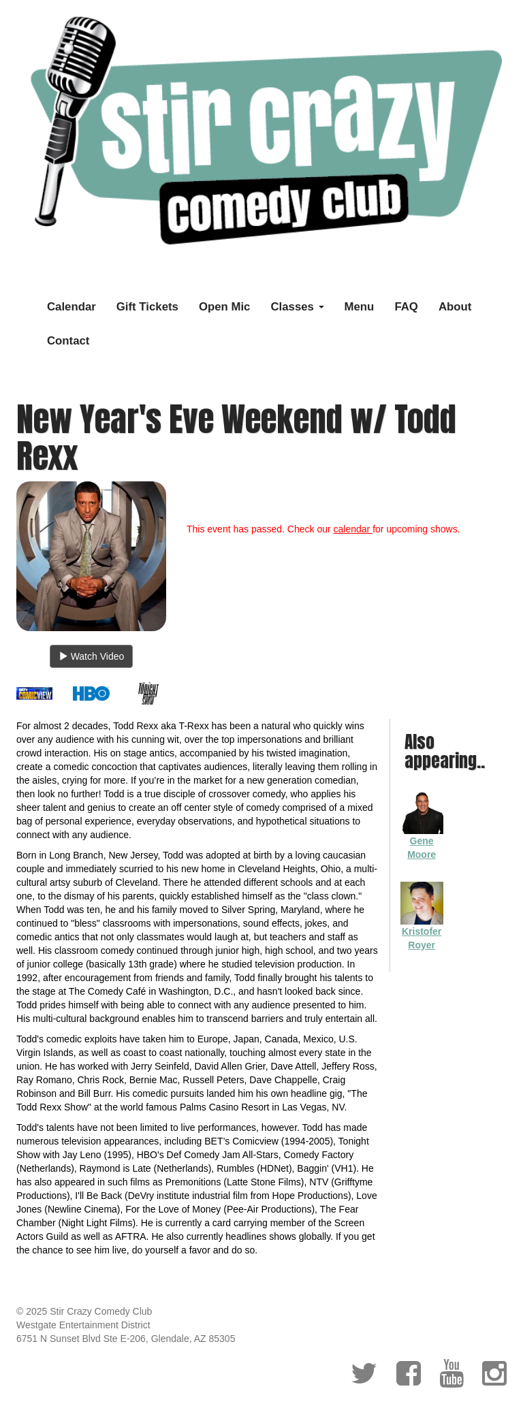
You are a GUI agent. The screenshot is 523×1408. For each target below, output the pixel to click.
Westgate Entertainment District (83, 1324)
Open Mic (225, 306)
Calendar (71, 306)
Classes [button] (296, 306)
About (455, 306)
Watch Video (92, 656)
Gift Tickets (147, 306)
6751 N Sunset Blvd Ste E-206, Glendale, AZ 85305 (125, 1338)
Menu (360, 306)
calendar (353, 529)
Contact (68, 340)
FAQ (406, 306)
